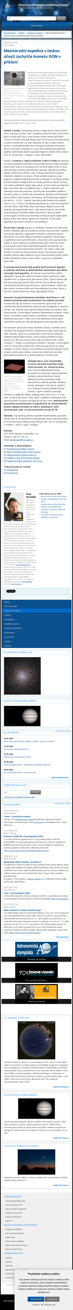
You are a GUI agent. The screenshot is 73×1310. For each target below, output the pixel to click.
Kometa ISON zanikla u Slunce (20, 448)
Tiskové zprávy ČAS (13, 1205)
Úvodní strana (10, 33)
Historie (7, 645)
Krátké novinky (12, 804)
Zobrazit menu (37, 25)
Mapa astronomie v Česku (16, 1245)
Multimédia (9, 632)
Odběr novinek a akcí (15, 785)
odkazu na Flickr (34, 879)
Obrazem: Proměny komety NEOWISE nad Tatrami (52, 516)
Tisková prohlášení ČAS (15, 1201)
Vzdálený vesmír (11, 623)
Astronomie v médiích (14, 1241)
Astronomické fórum (14, 1249)
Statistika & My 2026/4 (24, 819)
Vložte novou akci (63, 731)
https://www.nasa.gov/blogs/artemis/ (25, 932)
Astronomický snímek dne (18, 652)
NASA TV (9, 1220)
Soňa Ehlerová (9, 890)
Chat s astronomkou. (60, 898)
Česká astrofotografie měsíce (20, 701)
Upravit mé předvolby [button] (44, 1304)
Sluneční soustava (35, 33)
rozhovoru (38, 822)
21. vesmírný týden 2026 (16, 1018)
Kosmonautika (10, 606)
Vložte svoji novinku (62, 803)
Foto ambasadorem (23, 565)
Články (21, 33)
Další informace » (61, 1087)
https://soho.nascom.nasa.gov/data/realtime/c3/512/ (26, 850)
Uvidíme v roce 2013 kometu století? (23, 457)
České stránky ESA (13, 1217)
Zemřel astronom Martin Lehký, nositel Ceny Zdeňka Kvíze (53, 505)
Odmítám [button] (52, 1299)
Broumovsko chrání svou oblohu (54, 496)
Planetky (9, 1265)
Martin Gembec (10, 833)
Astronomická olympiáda (15, 1209)
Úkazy (7, 602)
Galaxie (8, 1261)
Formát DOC (12, 470)
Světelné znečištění (13, 628)
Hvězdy (7, 615)
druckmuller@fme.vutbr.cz (21, 440)
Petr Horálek (9, 45)
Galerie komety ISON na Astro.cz (21, 455)
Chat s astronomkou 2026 (17, 893)
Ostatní (7, 641)
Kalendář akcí (11, 732)
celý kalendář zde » (60, 777)
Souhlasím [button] (36, 1299)
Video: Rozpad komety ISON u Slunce (24, 451)
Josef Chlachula (10, 813)
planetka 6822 (27, 581)
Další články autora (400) (50, 494)
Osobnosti (9, 637)
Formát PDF (12, 473)
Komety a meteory (13, 1277)
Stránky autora (16, 584)
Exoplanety (9, 619)
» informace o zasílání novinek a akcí (19, 797)
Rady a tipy (10, 1237)
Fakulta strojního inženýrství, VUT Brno (24, 461)
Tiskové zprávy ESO (13, 1213)
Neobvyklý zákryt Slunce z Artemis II (22, 862)
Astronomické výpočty (14, 1233)
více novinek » (62, 937)
